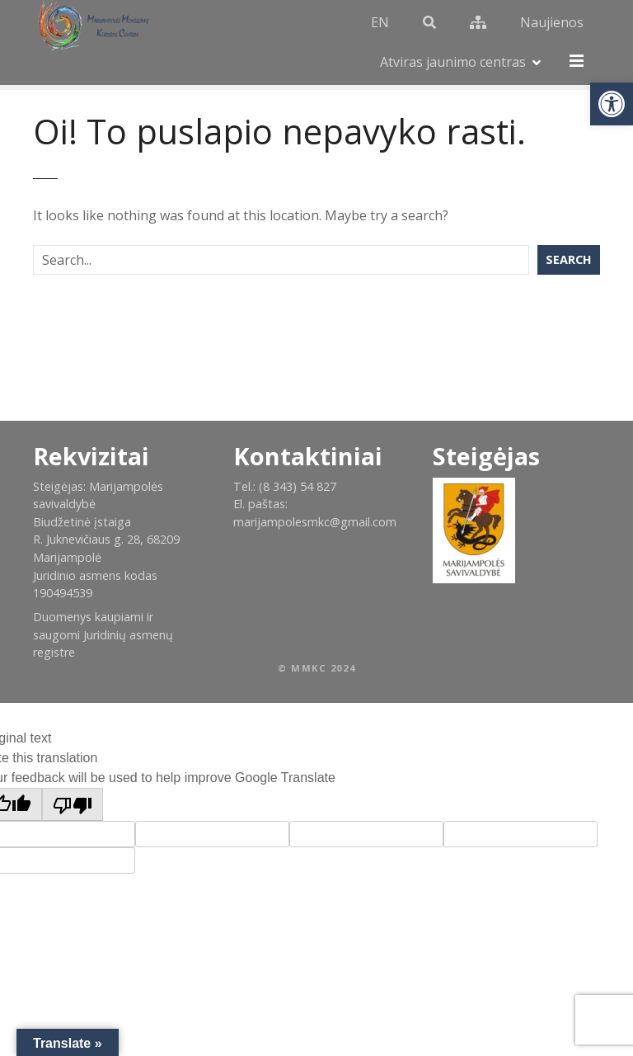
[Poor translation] (72, 773)
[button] (611, 103)
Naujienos (506, 27)
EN (335, 27)
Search (569, 228)
